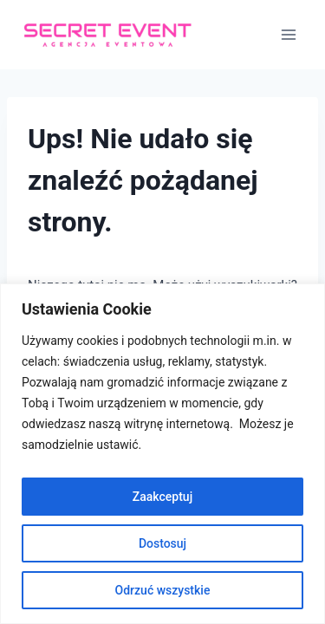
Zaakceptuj (162, 497)
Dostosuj (162, 543)
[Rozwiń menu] (288, 34)
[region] (162, 453)
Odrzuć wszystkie (163, 590)
